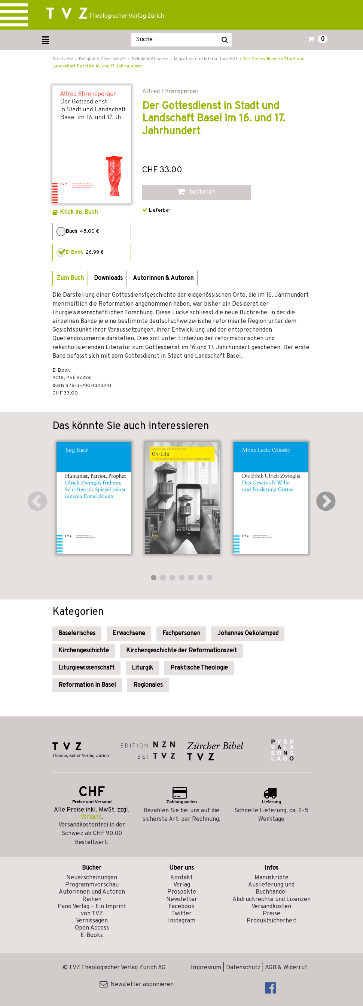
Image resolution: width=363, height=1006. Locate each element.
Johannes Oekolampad (247, 633)
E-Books (91, 935)
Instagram (181, 921)
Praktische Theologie (199, 668)
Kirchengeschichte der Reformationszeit (181, 651)
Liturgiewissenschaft (86, 668)
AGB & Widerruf (286, 968)
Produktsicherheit (271, 921)
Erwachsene (129, 633)
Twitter (181, 914)
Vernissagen (92, 921)
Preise (271, 914)
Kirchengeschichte (83, 651)
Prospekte (181, 892)
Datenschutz (243, 968)
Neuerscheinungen (91, 878)
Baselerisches (76, 633)
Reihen (91, 899)
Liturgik (142, 668)
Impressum (206, 968)
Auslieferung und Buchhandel (271, 888)
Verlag (181, 885)
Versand (90, 817)
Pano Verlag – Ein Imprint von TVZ (92, 910)
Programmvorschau (92, 885)
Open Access (92, 928)
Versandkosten (271, 906)
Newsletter (181, 899)
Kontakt (181, 878)
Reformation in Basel (87, 685)
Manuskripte (271, 878)
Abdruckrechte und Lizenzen (271, 899)
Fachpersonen (181, 633)
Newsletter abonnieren (137, 984)
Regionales (148, 685)
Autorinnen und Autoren (92, 892)
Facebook (182, 906)
